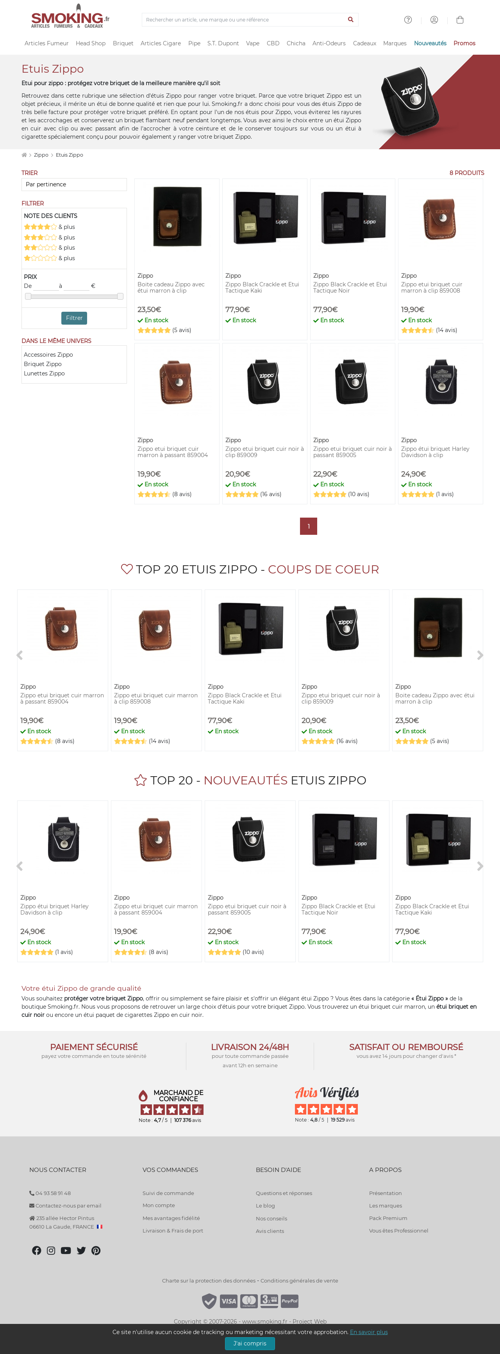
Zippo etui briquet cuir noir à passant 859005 (352, 452)
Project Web (310, 1321)
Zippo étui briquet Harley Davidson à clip (435, 452)
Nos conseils (271, 1218)
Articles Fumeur (47, 43)
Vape (252, 43)
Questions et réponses (284, 1193)
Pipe (194, 43)
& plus (49, 226)
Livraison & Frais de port (173, 1230)
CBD (273, 43)
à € (77, 286)
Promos (464, 43)
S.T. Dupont (223, 43)
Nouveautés (430, 43)
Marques (395, 43)
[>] (480, 655)
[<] (19, 655)
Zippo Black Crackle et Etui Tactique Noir (350, 287)
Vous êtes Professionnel (399, 1230)
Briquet (123, 43)
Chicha (296, 43)
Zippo (42, 155)
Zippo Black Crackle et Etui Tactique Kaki (262, 287)
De (41, 286)
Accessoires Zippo (48, 354)
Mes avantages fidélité (171, 1218)
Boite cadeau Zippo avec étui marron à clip (171, 287)
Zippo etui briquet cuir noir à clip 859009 (264, 452)
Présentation (385, 1193)
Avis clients (270, 1231)
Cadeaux (364, 43)
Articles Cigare (161, 43)
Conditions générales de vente (299, 1280)
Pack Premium (388, 1218)
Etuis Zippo (69, 155)
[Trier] (74, 184)
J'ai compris (250, 1343)
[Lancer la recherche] (351, 20)
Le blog (265, 1205)
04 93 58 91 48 (50, 1193)
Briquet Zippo (43, 364)
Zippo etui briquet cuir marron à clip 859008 (431, 287)
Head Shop (90, 43)
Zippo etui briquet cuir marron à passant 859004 (173, 452)
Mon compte (159, 1205)
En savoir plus (369, 1332)
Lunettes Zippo (44, 373)
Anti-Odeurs (329, 43)
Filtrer (74, 318)
